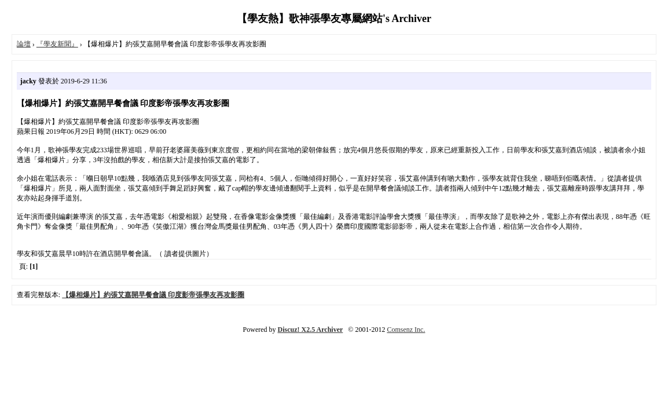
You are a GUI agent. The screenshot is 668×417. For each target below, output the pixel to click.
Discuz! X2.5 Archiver (310, 329)
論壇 (24, 44)
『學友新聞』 (57, 44)
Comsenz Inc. (406, 329)
